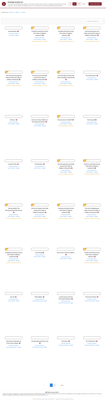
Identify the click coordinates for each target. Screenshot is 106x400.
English (19, 31)
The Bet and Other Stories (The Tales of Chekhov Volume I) (92, 254)
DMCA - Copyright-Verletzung (59, 399)
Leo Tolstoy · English (14, 35)
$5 (70, 4)
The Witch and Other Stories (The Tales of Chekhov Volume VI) (39, 33)
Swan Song (38, 252)
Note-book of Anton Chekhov (66, 252)
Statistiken (70, 399)
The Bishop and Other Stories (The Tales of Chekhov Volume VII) (13, 254)
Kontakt (48, 399)
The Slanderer (38, 164)
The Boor (12, 120)
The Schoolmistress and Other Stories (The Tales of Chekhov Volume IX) (92, 33)
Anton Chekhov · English (40, 39)
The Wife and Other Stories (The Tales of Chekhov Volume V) (66, 33)
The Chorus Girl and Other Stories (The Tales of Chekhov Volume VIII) (39, 77)
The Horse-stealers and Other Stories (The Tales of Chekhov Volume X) (39, 210)
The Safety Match (91, 75)
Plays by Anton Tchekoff (65, 120)
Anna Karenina (12, 31)
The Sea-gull (90, 120)
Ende (63, 385)
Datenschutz (41, 399)
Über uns (46, 395)
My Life (12, 297)
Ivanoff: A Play (12, 164)
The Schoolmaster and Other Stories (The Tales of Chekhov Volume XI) (65, 166)
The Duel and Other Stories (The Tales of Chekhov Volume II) (66, 210)
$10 (74, 4)
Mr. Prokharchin (90, 341)
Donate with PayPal (95, 4)
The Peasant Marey (90, 297)
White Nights (38, 297)
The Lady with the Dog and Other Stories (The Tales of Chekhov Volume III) (14, 77)
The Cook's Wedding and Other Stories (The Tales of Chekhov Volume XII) (92, 210)
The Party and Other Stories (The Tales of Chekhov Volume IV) (92, 166)
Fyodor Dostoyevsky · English (39, 301)
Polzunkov (64, 341)
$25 (79, 4)
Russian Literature (13, 33)
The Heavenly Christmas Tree (39, 341)
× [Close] (103, 2)
